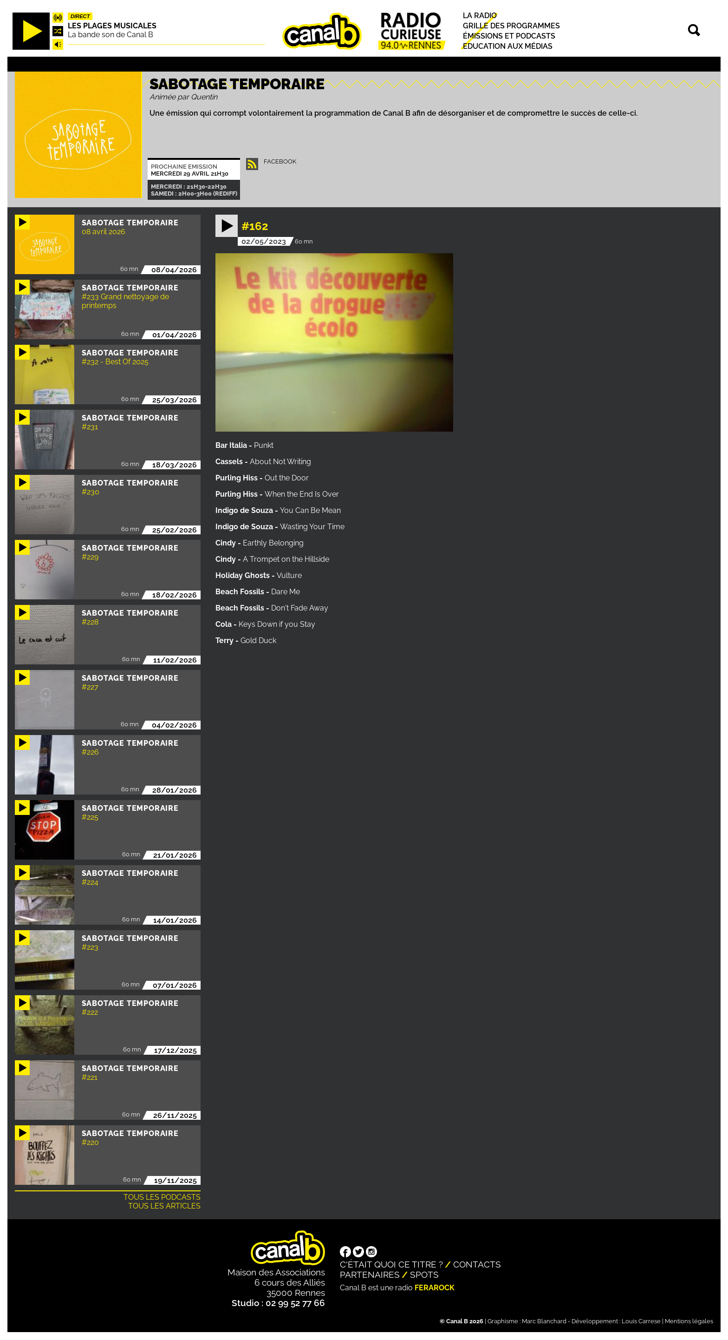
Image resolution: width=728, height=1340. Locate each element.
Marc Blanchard (544, 1321)
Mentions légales (689, 1321)
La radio (480, 15)
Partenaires (370, 1274)
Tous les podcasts (162, 1197)
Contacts (477, 1264)
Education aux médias (507, 46)
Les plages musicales (112, 25)
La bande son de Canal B (110, 34)
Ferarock (435, 1287)
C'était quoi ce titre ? (391, 1264)
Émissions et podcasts (509, 36)
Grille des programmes (511, 25)
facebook (280, 161)
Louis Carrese (641, 1321)
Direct (80, 16)
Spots (424, 1274)
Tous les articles (164, 1206)
